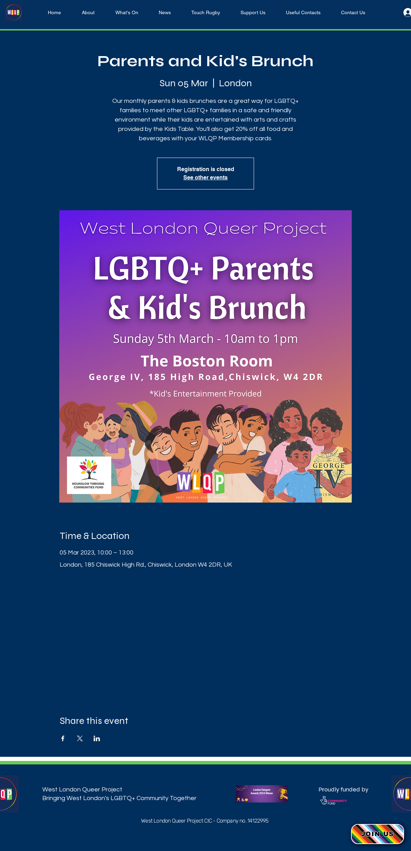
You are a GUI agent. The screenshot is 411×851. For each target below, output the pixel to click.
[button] (377, 834)
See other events (205, 177)
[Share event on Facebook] (63, 738)
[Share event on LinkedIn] (97, 738)
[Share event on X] (80, 738)
